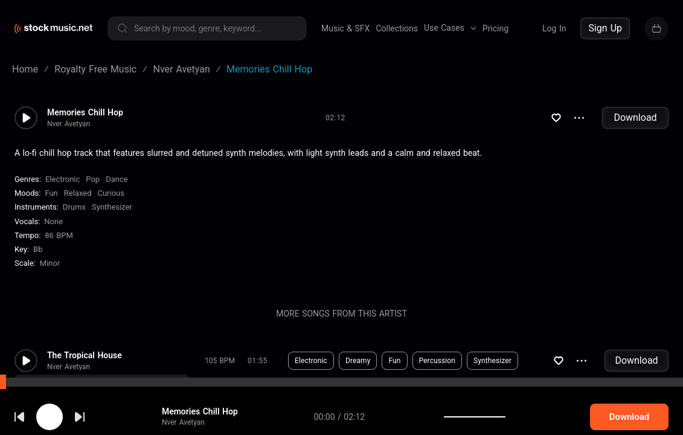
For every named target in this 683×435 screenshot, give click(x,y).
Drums (74, 206)
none (53, 221)
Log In (554, 28)
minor (50, 263)
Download (635, 117)
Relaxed (78, 193)
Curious (110, 193)
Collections (397, 28)
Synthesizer (112, 206)
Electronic (62, 179)
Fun (51, 193)
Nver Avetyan (68, 123)
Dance (116, 179)
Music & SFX (345, 28)
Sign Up (605, 28)
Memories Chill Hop (85, 112)
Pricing (495, 28)
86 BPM (59, 235)
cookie (80, 402)
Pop (93, 179)
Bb (37, 249)
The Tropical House (84, 355)
